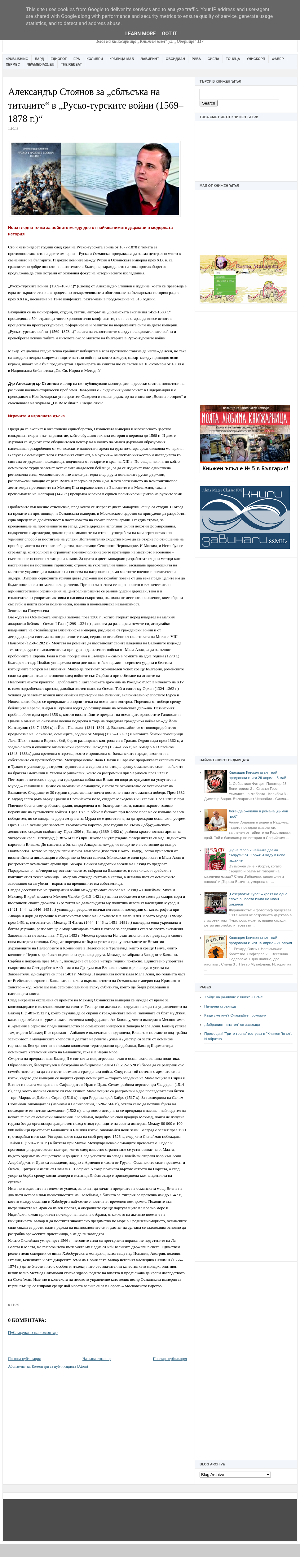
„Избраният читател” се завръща (232, 1024)
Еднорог (59, 59)
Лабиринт (150, 59)
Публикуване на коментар (33, 1332)
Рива (196, 59)
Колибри (94, 59)
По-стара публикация (170, 1359)
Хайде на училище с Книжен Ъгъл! (233, 997)
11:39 (15, 1305)
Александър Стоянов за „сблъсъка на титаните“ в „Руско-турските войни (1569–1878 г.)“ (95, 105)
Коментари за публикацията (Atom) (60, 1366)
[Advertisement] (246, 355)
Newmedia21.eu (40, 64)
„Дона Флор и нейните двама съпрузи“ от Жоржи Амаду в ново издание (257, 855)
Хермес (13, 64)
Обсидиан (175, 59)
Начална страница (220, 1006)
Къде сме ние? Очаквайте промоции (235, 1015)
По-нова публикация (24, 1359)
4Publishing (17, 59)
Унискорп (256, 59)
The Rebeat (71, 64)
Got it (169, 34)
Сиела (213, 59)
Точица (233, 59)
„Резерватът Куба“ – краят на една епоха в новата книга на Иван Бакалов (258, 899)
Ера (76, 59)
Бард (39, 59)
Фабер (278, 59)
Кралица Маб (121, 59)
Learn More (140, 34)
